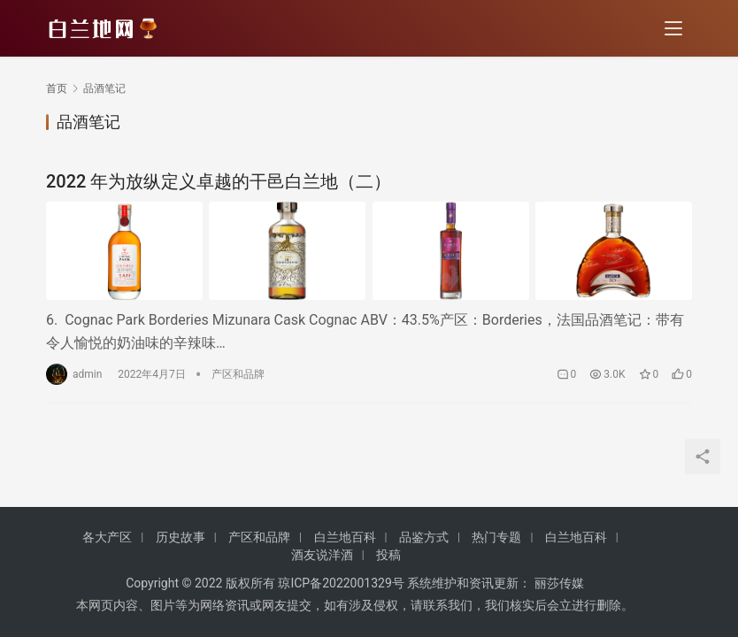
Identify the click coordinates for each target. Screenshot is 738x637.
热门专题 (496, 537)
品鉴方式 (424, 537)
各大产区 (107, 537)
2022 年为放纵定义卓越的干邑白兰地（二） (218, 181)
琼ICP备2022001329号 (341, 583)
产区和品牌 (238, 374)
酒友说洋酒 (322, 555)
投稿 (388, 555)
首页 (56, 88)
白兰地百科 (345, 537)
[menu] (673, 28)
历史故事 (180, 537)
